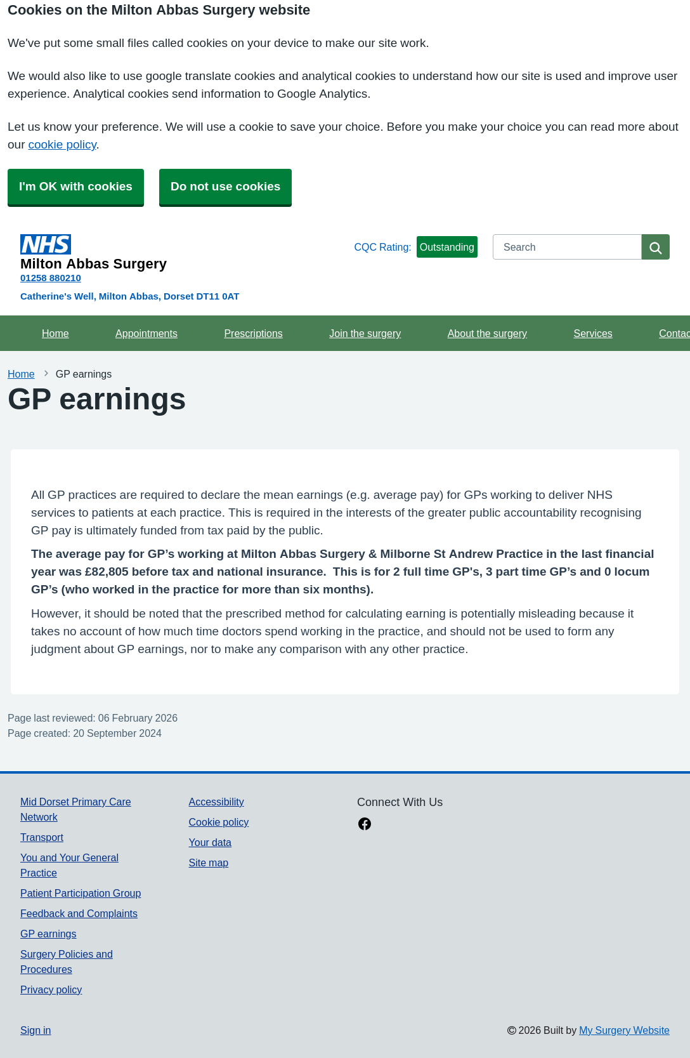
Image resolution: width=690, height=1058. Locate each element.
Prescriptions (253, 333)
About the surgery (487, 333)
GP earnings (48, 934)
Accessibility (216, 802)
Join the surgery (365, 333)
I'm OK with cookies (76, 186)
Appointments (146, 333)
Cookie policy (219, 822)
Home (55, 333)
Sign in (35, 1030)
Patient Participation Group (80, 893)
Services (592, 333)
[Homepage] (184, 252)
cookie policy (62, 144)
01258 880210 (50, 277)
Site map (209, 862)
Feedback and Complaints (79, 913)
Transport (41, 837)
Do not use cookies (225, 186)
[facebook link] (364, 825)
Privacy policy (51, 989)
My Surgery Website (624, 1030)
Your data (210, 842)
